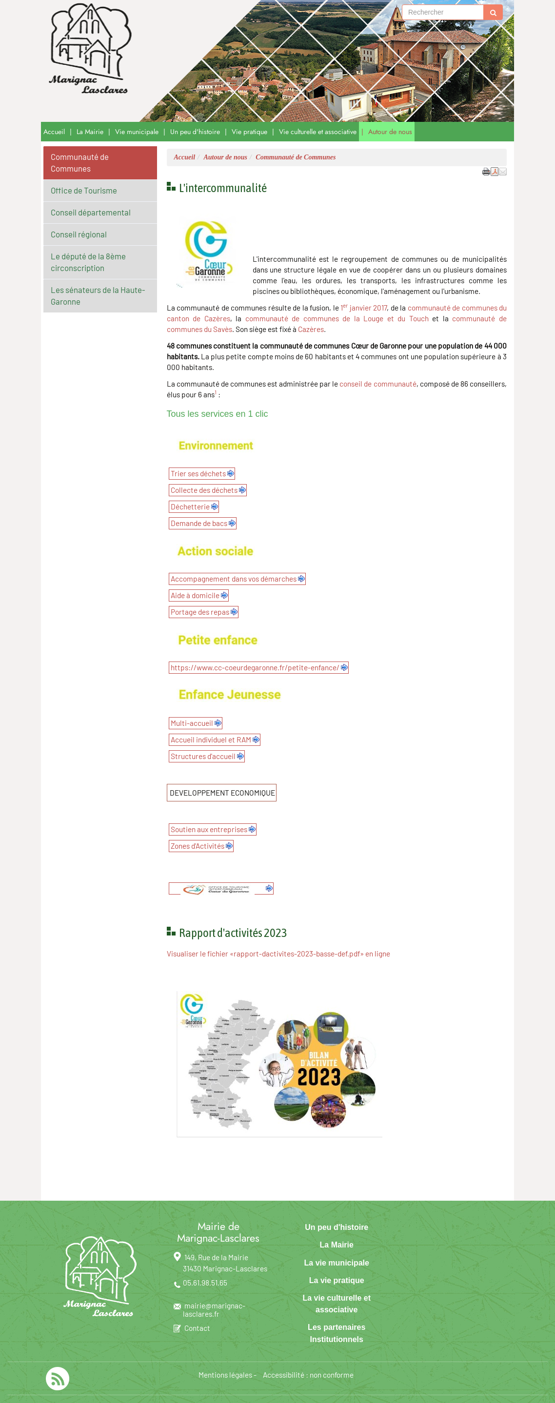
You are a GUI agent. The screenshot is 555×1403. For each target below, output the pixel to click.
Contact (197, 1328)
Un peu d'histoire (195, 131)
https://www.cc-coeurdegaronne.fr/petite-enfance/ (255, 667)
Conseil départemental (91, 212)
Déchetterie (190, 506)
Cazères (311, 329)
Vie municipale (137, 131)
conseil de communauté (377, 383)
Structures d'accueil (203, 756)
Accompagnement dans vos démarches (234, 578)
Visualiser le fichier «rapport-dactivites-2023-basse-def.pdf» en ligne (278, 953)
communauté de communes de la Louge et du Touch (337, 318)
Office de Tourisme (84, 190)
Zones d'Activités (197, 845)
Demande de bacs (199, 523)
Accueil (54, 131)
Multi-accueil (192, 723)
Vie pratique (249, 131)
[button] (503, 171)
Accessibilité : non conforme (308, 1374)
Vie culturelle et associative (318, 131)
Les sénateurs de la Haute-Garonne (98, 295)
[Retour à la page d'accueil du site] (87, 48)
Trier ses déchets (198, 473)
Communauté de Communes (80, 162)
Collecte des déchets (204, 490)
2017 (380, 307)
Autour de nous (390, 131)
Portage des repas (200, 611)
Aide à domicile (195, 595)
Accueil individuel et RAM (211, 739)
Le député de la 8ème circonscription (88, 262)
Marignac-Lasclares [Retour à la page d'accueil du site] (197, 61)
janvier (361, 307)
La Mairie (90, 131)
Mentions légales (225, 1374)
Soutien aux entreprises (209, 829)
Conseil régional (79, 234)
